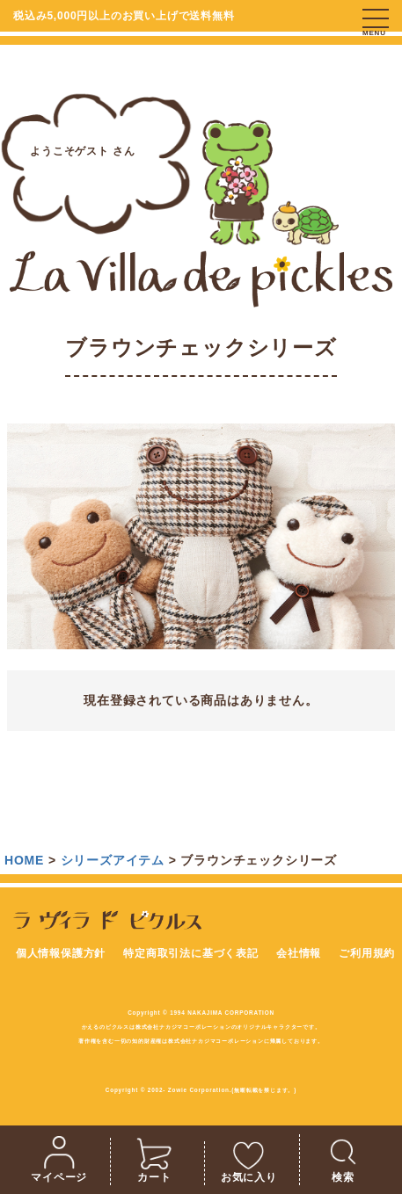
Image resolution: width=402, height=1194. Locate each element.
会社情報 (298, 953)
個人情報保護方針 (61, 953)
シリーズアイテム (112, 860)
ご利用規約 (367, 953)
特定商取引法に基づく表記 (191, 953)
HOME (24, 860)
